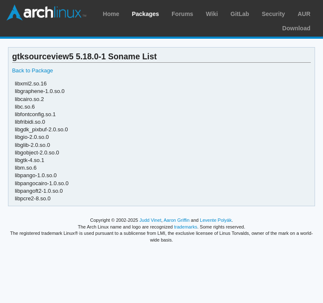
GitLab (239, 14)
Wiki (212, 14)
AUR (304, 14)
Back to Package (32, 70)
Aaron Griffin (177, 220)
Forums (182, 14)
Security (273, 14)
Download (296, 28)
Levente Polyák (215, 220)
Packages (145, 14)
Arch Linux (46, 12)
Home (111, 14)
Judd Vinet (151, 220)
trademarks (185, 226)
